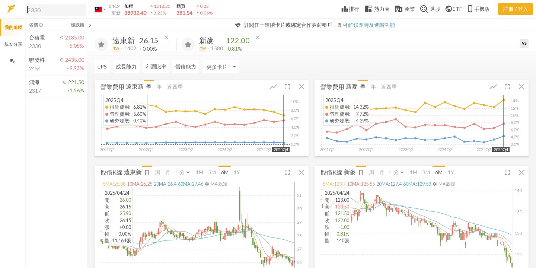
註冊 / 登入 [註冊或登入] (515, 9)
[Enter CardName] (220, 66)
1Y (237, 172)
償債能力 (185, 66)
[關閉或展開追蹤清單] (90, 25)
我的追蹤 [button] (13, 27)
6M (225, 172)
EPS (102, 66)
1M (199, 172)
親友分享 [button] (13, 44)
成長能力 (126, 66)
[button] (54, 9)
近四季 (175, 86)
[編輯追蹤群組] (12, 60)
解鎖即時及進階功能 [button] (371, 25)
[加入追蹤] (101, 44)
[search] (55, 10)
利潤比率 (156, 66)
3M (212, 172)
